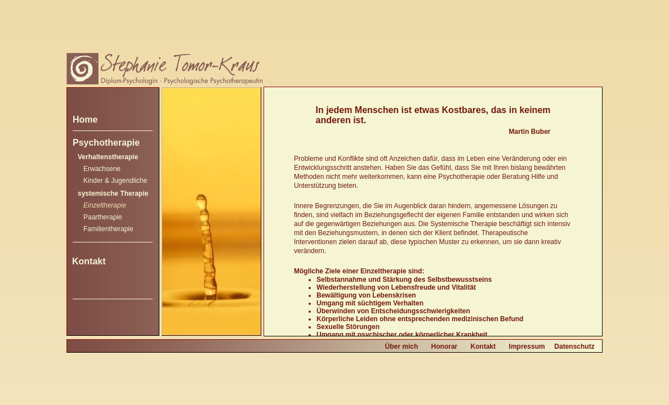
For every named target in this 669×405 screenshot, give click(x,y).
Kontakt (89, 261)
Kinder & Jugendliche (115, 180)
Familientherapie (108, 229)
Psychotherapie (106, 142)
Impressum (527, 346)
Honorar (444, 346)
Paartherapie (102, 217)
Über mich (401, 346)
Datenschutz (574, 346)
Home (85, 119)
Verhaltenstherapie (108, 157)
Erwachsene (102, 169)
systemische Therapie (113, 193)
